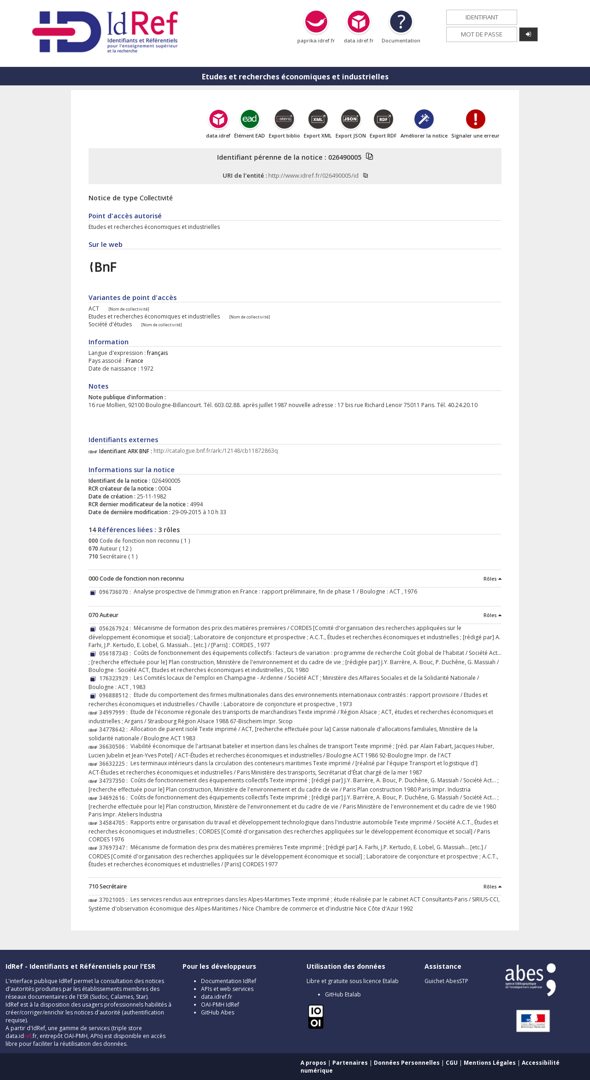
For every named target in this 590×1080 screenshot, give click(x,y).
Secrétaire (112, 556)
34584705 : (114, 823)
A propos (313, 1063)
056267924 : (116, 628)
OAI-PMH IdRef (220, 1004)
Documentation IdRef (228, 981)
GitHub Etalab (343, 994)
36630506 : (114, 746)
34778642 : (114, 729)
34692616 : (114, 798)
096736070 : (116, 592)
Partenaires (350, 1063)
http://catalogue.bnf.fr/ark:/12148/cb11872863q (215, 451)
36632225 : (114, 764)
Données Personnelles (407, 1063)
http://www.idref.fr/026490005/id (313, 175)
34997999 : (114, 712)
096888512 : (116, 695)
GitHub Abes (217, 1012)
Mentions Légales (490, 1063)
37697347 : (114, 848)
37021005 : (114, 900)
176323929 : (116, 678)
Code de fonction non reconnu (138, 541)
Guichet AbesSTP (446, 981)
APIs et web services (227, 989)
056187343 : (116, 653)
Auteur (108, 548)
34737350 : (114, 781)
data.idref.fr (216, 997)
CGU (452, 1063)
